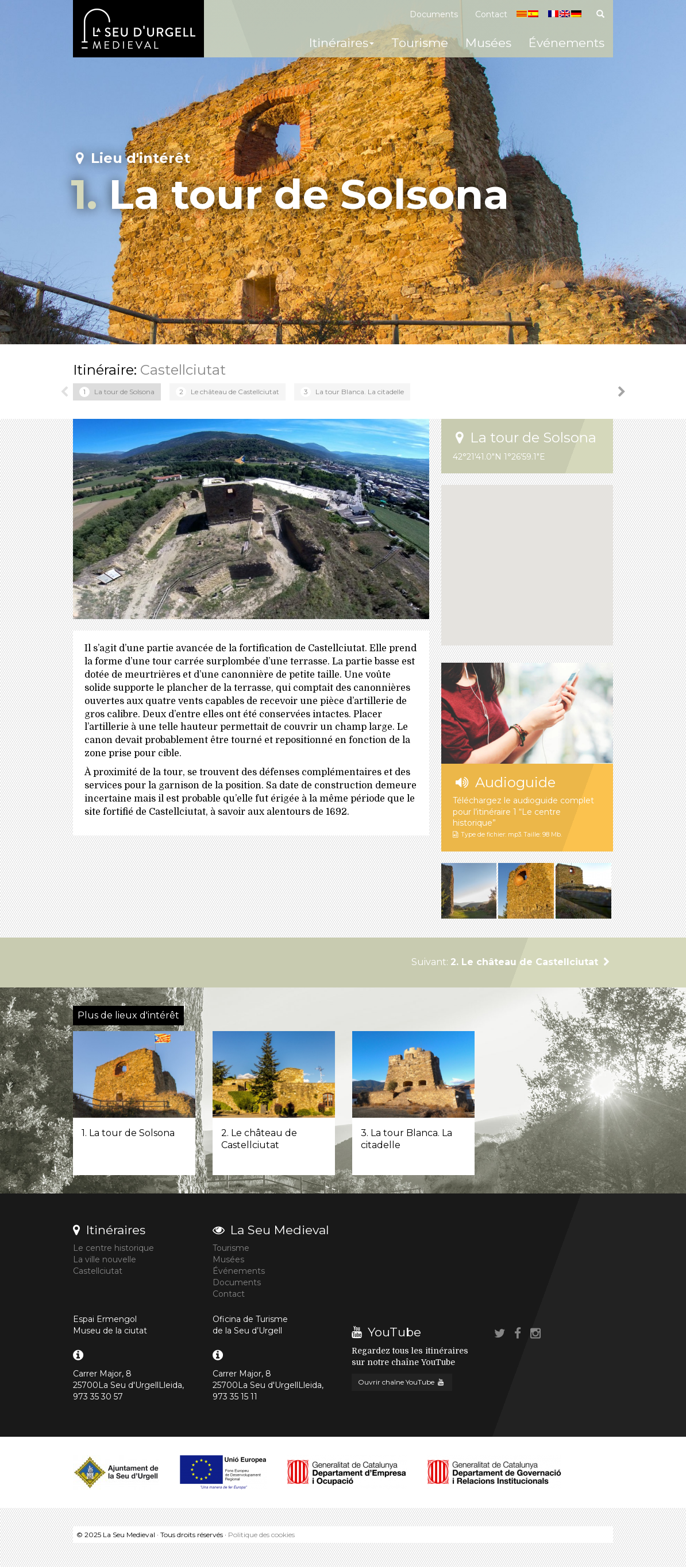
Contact (491, 14)
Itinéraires (341, 43)
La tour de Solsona (117, 392)
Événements (566, 43)
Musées (488, 43)
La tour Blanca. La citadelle (352, 392)
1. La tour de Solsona (128, 1132)
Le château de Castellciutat (227, 392)
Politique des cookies (261, 1534)
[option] (117, 392)
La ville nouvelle (104, 1259)
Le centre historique (113, 1248)
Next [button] (621, 392)
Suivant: (512, 961)
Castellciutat (183, 369)
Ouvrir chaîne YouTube (402, 1382)
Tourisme (419, 43)
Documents (434, 14)
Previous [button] (64, 392)
